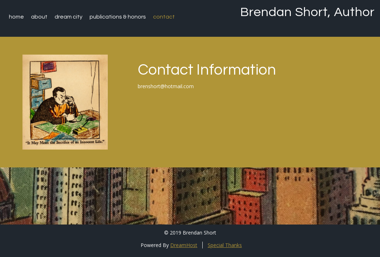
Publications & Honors (118, 17)
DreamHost (183, 245)
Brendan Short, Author (307, 12)
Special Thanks (225, 245)
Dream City (68, 17)
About (39, 17)
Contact (164, 17)
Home (16, 17)
